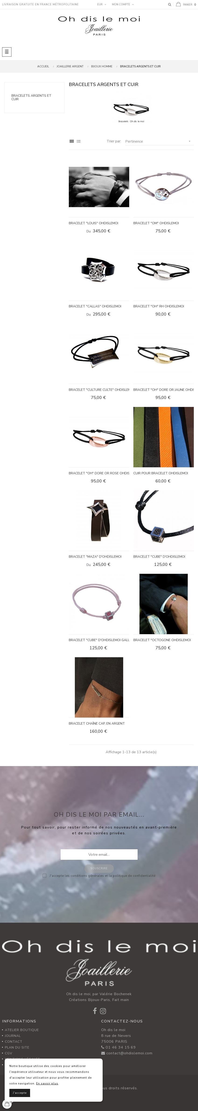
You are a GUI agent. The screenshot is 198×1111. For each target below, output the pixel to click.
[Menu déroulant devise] (101, 4)
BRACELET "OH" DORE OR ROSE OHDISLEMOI (99, 473)
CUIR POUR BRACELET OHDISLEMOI (160, 473)
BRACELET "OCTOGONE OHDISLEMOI (162, 640)
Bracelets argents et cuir (31, 97)
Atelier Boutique (22, 1030)
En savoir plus (47, 1083)
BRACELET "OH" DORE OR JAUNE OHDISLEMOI (163, 390)
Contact (13, 1041)
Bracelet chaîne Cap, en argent (97, 723)
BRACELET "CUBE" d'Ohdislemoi (159, 556)
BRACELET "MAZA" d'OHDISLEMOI (95, 556)
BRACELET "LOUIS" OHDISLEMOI (93, 223)
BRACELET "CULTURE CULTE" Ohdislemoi (99, 390)
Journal (13, 1036)
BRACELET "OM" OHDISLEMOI (156, 223)
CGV (8, 1053)
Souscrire (99, 868)
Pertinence (159, 141)
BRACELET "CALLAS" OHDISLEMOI (95, 306)
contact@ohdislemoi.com (129, 1053)
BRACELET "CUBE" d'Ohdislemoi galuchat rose (99, 640)
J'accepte (20, 1093)
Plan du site (17, 1047)
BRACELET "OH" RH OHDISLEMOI (158, 306)
